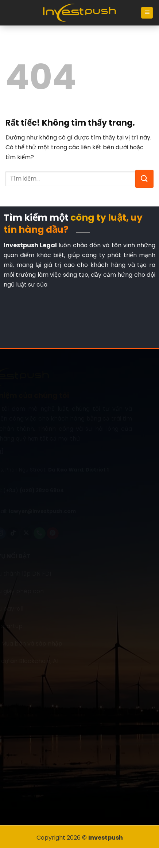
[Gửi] (144, 179)
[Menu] (147, 13)
